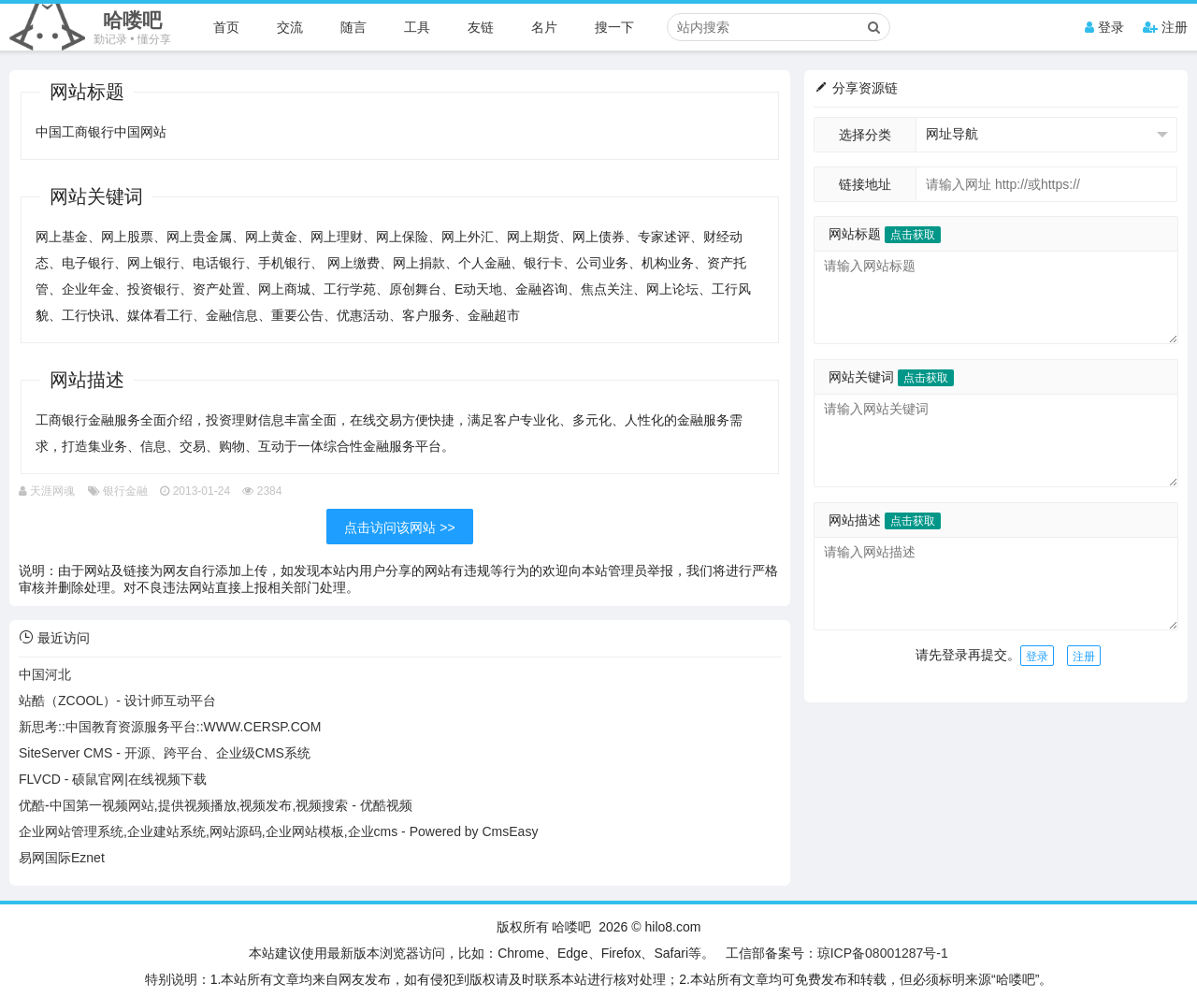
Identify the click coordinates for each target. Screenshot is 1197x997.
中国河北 (45, 674)
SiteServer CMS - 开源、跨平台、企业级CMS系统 (164, 752)
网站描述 (885, 520)
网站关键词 (891, 376)
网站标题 (885, 233)
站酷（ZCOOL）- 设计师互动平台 (117, 700)
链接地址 (865, 184)
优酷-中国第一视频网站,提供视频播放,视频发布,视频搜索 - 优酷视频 (215, 805)
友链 (481, 27)
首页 (226, 27)
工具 (417, 27)
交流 (290, 27)
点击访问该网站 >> (399, 527)
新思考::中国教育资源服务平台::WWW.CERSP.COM (170, 726)
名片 (544, 27)
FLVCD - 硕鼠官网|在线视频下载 (113, 779)
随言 (353, 27)
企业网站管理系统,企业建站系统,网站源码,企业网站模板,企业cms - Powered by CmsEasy (278, 831)
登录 (1104, 27)
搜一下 (614, 27)
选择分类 (865, 134)
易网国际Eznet (62, 857)
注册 (1165, 27)
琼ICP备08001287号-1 (882, 953)
